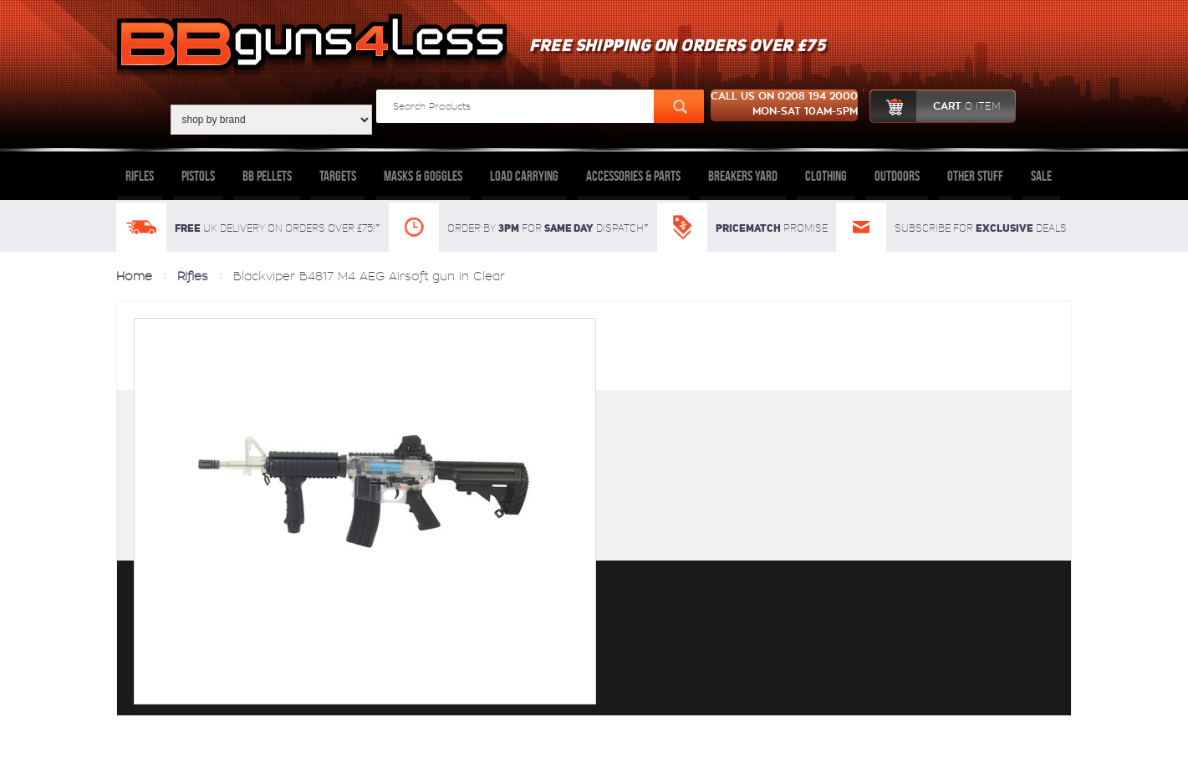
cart (935, 106)
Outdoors (897, 175)
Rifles (139, 175)
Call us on (784, 105)
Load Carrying (524, 175)
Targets (337, 175)
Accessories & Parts (633, 175)
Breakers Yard (743, 175)
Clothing (826, 175)
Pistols (198, 175)
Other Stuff (975, 175)
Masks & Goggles (423, 175)
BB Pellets (267, 175)
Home (134, 276)
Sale (1041, 175)
